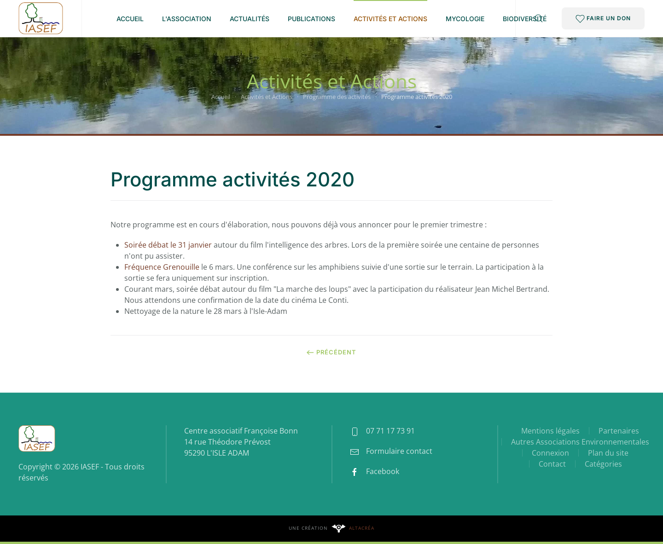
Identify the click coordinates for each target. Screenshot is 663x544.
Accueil (130, 19)
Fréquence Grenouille (161, 267)
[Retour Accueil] (40, 18)
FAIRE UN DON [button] (603, 18)
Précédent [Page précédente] (331, 352)
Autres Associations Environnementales (580, 442)
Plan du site (608, 453)
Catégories (603, 464)
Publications (311, 19)
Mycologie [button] (465, 19)
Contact (552, 464)
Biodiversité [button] (525, 19)
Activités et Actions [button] (390, 19)
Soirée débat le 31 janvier (168, 245)
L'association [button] (186, 19)
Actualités (249, 19)
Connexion (550, 453)
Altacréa (361, 528)
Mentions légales (550, 431)
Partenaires (619, 431)
